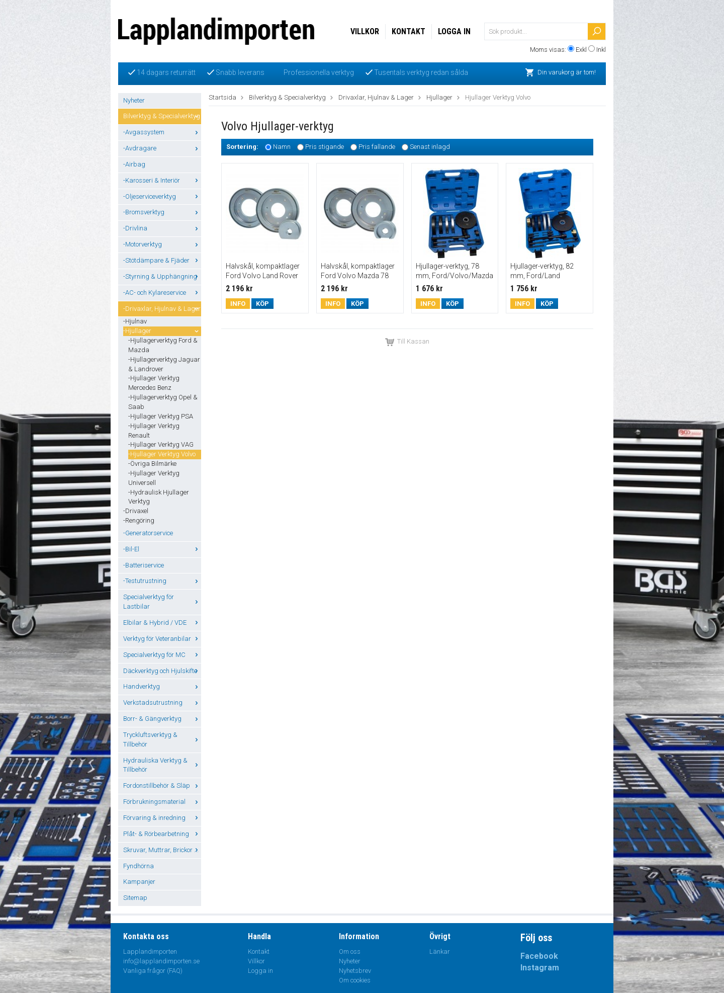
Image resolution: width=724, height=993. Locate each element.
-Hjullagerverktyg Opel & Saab (163, 401)
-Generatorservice (148, 533)
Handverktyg (162, 686)
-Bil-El (162, 549)
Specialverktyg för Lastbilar (162, 601)
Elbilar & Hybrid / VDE (162, 622)
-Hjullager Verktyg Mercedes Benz (153, 382)
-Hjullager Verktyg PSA (160, 416)
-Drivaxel (135, 511)
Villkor (364, 31)
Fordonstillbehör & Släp (162, 785)
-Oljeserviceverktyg (162, 196)
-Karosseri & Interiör (162, 180)
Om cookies (355, 980)
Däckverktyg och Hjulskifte (162, 671)
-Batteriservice (143, 565)
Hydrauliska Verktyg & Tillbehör (162, 765)
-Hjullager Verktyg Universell (153, 477)
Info (237, 303)
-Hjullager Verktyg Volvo (162, 454)
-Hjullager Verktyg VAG (161, 444)
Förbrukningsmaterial (162, 801)
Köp (262, 303)
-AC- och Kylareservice (162, 292)
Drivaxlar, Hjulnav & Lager (376, 97)
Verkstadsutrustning (162, 702)
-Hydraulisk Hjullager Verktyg (158, 497)
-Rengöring (138, 520)
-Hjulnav (135, 321)
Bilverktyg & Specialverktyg (162, 116)
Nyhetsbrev (355, 970)
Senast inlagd (430, 147)
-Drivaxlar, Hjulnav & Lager (162, 308)
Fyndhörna (138, 866)
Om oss (349, 951)
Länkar (439, 951)
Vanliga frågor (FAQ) (153, 970)
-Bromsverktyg (162, 212)
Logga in (454, 31)
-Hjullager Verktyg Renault (153, 430)
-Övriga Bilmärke (152, 463)
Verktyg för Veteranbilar (162, 638)
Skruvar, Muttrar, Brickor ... (162, 850)
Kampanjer (139, 881)
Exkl (581, 49)
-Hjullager (162, 331)
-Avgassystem (162, 132)
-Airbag (134, 164)
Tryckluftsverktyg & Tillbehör (162, 739)
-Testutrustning (162, 581)
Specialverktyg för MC (162, 654)
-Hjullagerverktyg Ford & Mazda (163, 345)
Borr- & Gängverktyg (162, 718)
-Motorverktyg (162, 244)
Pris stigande (324, 147)
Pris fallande (376, 147)
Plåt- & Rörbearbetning (162, 834)
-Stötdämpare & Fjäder (162, 260)
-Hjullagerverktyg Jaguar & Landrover (164, 364)
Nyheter (134, 100)
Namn (282, 147)
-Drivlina (162, 228)
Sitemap (135, 897)
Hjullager (439, 97)
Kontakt (408, 31)
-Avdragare (162, 148)
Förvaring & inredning (162, 817)
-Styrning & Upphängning (162, 276)
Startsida (222, 97)
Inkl (601, 49)
